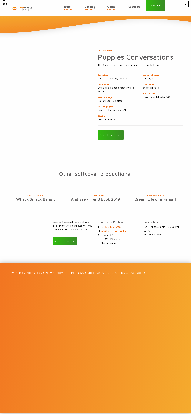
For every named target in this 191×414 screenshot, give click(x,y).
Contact (159, 8)
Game (115, 9)
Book (77, 9)
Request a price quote (112, 135)
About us (135, 8)
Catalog (96, 9)
